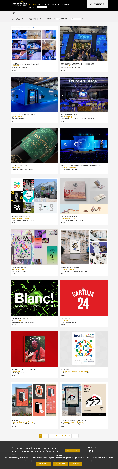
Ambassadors (49, 4)
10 (69, 436)
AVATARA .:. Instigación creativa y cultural (75, 371)
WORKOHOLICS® (18, 269)
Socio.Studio (17, 320)
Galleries (32, 4)
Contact (32, 7)
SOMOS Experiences (19, 66)
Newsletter (72, 451)
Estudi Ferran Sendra (69, 167)
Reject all (60, 464)
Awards (40, 4)
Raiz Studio (66, 320)
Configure (43, 464)
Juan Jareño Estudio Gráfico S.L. (23, 422)
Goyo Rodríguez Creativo (21, 218)
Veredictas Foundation (63, 4)
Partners (81, 4)
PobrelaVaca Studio (69, 218)
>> (76, 436)
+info (111, 458)
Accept (75, 464)
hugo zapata (16, 167)
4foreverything (67, 66)
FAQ (75, 4)
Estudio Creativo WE (69, 269)
